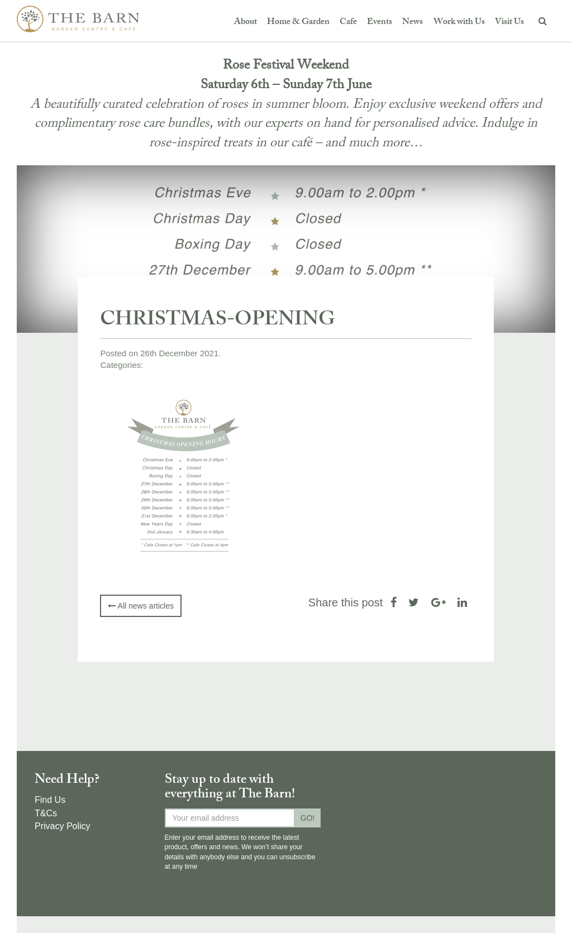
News (412, 23)
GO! (308, 818)
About (245, 23)
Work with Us (459, 23)
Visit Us (509, 23)
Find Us (50, 800)
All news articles (140, 605)
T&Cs (46, 813)
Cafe (348, 23)
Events (379, 23)
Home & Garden (298, 23)
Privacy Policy (62, 826)
